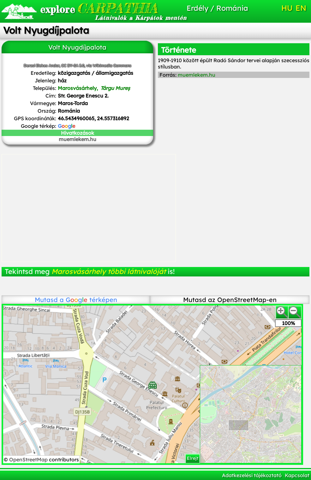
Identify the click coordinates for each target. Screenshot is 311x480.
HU (287, 8)
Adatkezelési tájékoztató (252, 475)
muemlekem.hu (77, 139)
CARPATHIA (87, 8)
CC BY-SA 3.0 (72, 65)
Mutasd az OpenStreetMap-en (230, 300)
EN (301, 8)
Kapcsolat (297, 475)
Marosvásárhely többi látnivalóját (108, 271)
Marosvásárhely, (94, 88)
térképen (91, 300)
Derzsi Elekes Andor (41, 65)
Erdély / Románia (217, 8)
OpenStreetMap (29, 459)
